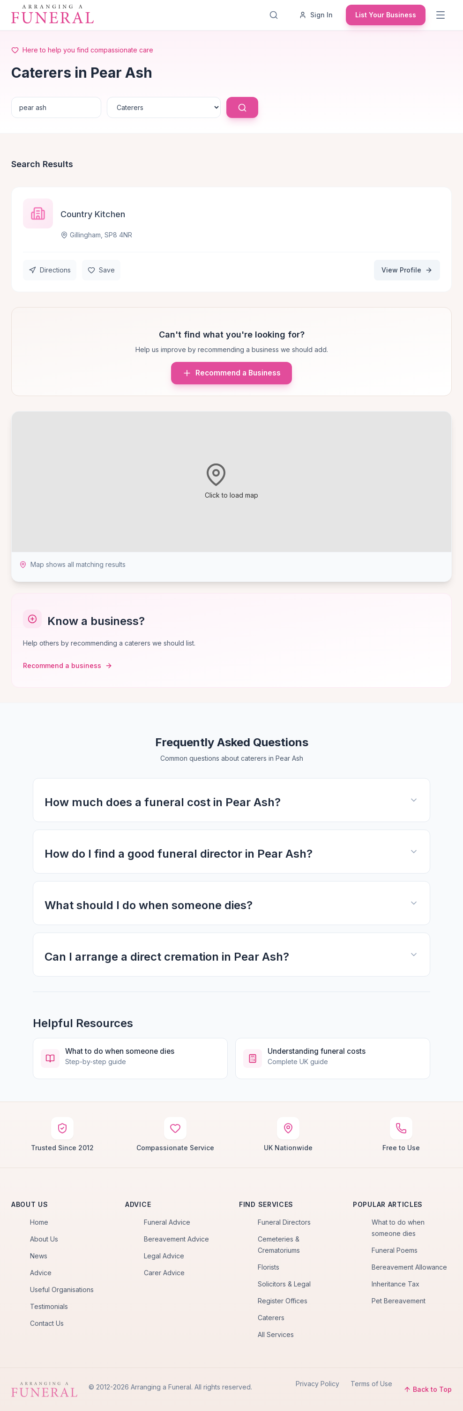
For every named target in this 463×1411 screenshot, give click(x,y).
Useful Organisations (62, 1289)
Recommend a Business (231, 373)
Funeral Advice (167, 1222)
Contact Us (47, 1323)
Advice (41, 1273)
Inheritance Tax (395, 1284)
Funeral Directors (284, 1222)
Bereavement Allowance (409, 1267)
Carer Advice (164, 1273)
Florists (268, 1267)
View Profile (407, 270)
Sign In (316, 15)
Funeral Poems (395, 1250)
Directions (50, 270)
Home (39, 1222)
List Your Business (385, 15)
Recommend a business (67, 665)
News (38, 1256)
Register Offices (282, 1301)
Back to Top (427, 1389)
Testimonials (49, 1306)
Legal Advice (164, 1256)
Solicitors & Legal (284, 1284)
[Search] (275, 15)
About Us (44, 1239)
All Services (276, 1334)
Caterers (271, 1318)
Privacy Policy (317, 1384)
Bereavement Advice (176, 1239)
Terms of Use (371, 1384)
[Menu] (441, 15)
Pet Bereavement (399, 1301)
